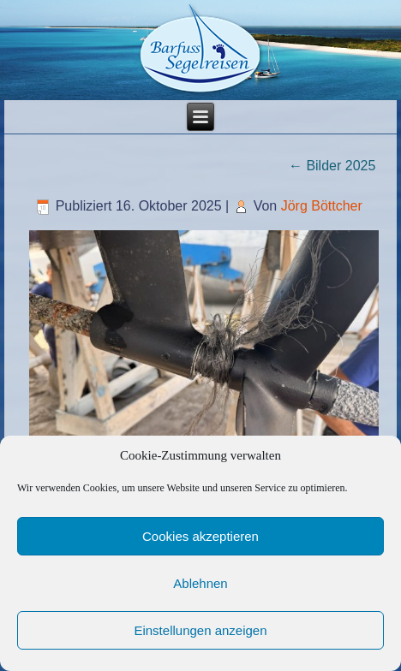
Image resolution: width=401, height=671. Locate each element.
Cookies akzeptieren (200, 536)
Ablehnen (200, 583)
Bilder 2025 (332, 165)
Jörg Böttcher (321, 206)
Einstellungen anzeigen (200, 630)
